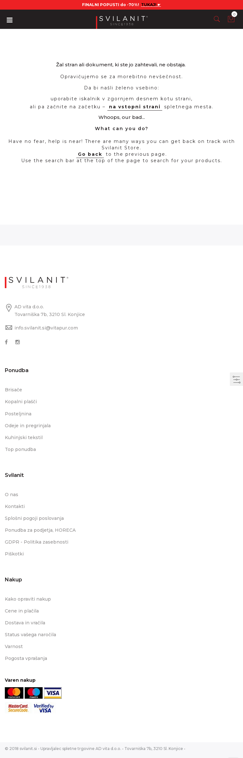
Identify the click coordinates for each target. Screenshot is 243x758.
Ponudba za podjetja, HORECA (40, 530)
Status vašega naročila (30, 634)
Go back (90, 154)
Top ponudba (20, 449)
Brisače (13, 390)
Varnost (14, 646)
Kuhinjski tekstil (24, 437)
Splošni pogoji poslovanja (34, 518)
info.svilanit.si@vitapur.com (46, 328)
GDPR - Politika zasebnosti (36, 542)
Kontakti (15, 506)
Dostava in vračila (25, 623)
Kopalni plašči (21, 401)
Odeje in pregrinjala (28, 426)
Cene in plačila (22, 611)
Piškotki (14, 554)
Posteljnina (18, 414)
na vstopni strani (135, 107)
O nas (11, 494)
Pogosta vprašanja (26, 658)
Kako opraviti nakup (28, 599)
